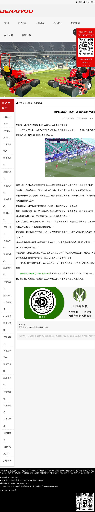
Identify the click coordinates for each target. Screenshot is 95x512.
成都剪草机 (43, 471)
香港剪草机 (63, 471)
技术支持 (8, 35)
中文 (88, 2)
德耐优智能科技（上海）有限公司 (35, 273)
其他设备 (7, 461)
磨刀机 (6, 454)
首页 (80, 2)
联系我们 (26, 35)
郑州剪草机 (88, 473)
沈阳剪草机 (28, 473)
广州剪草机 (24, 471)
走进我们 (22, 23)
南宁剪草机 (58, 473)
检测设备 (7, 447)
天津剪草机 (53, 471)
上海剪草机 (4, 471)
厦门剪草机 (9, 473)
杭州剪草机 (48, 473)
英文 (93, 2)
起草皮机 (7, 295)
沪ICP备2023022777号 (8, 490)
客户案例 (75, 23)
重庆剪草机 (78, 473)
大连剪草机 (83, 471)
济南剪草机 (73, 471)
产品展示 (57, 23)
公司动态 (40, 23)
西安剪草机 (19, 473)
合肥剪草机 (38, 473)
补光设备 (7, 316)
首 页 (6, 23)
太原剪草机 (68, 473)
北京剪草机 (14, 471)
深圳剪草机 (34, 471)
